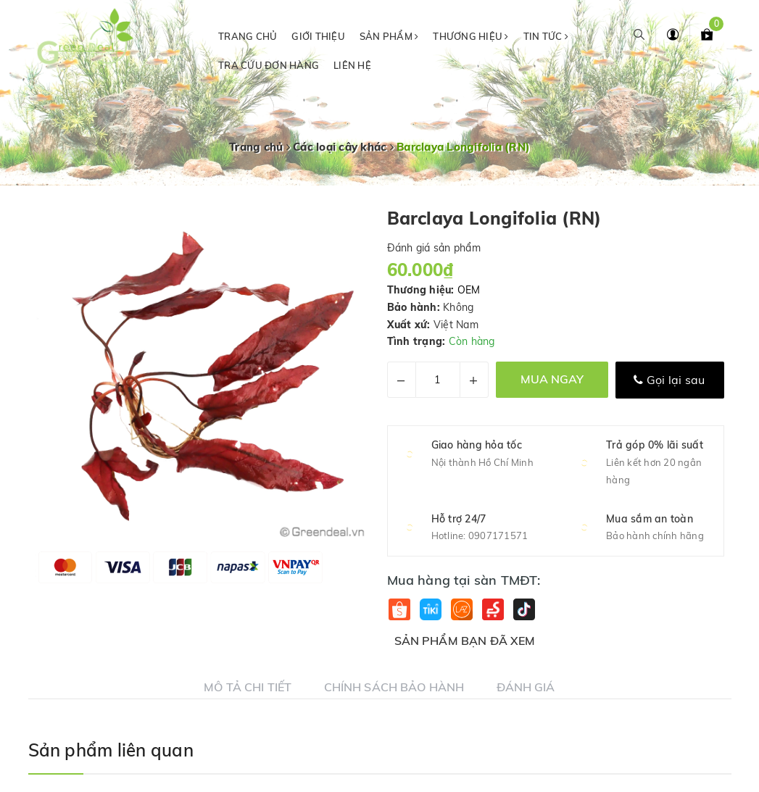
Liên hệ (352, 65)
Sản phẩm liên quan (111, 750)
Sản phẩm (389, 36)
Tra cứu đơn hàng (268, 65)
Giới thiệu (318, 36)
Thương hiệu (470, 36)
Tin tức (545, 36)
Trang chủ (247, 36)
